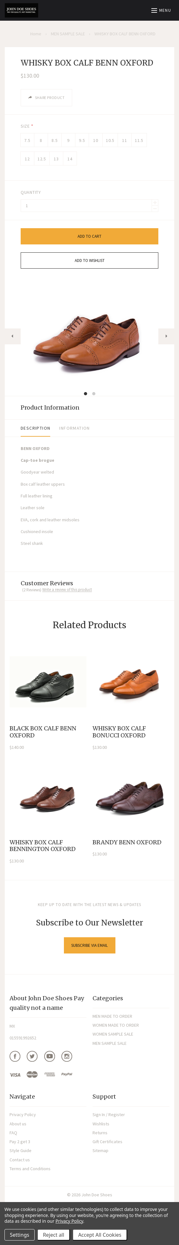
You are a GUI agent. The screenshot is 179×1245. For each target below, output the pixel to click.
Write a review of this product (67, 589)
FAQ (13, 1133)
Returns (100, 1133)
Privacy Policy (23, 1114)
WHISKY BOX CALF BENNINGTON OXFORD (43, 846)
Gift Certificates (107, 1141)
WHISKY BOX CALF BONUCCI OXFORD (119, 732)
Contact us (20, 1160)
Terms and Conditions (30, 1168)
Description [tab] (35, 428)
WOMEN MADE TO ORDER (116, 1025)
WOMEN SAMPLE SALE (113, 1034)
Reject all (53, 1234)
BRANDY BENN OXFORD (127, 842)
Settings (19, 1234)
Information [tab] (74, 428)
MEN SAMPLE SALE (110, 1043)
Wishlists (101, 1124)
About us (18, 1124)
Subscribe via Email (89, 945)
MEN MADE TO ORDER (112, 1016)
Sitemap (100, 1150)
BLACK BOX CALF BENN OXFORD (43, 732)
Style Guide (20, 1150)
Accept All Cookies (99, 1234)
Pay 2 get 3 (20, 1141)
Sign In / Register (109, 1114)
